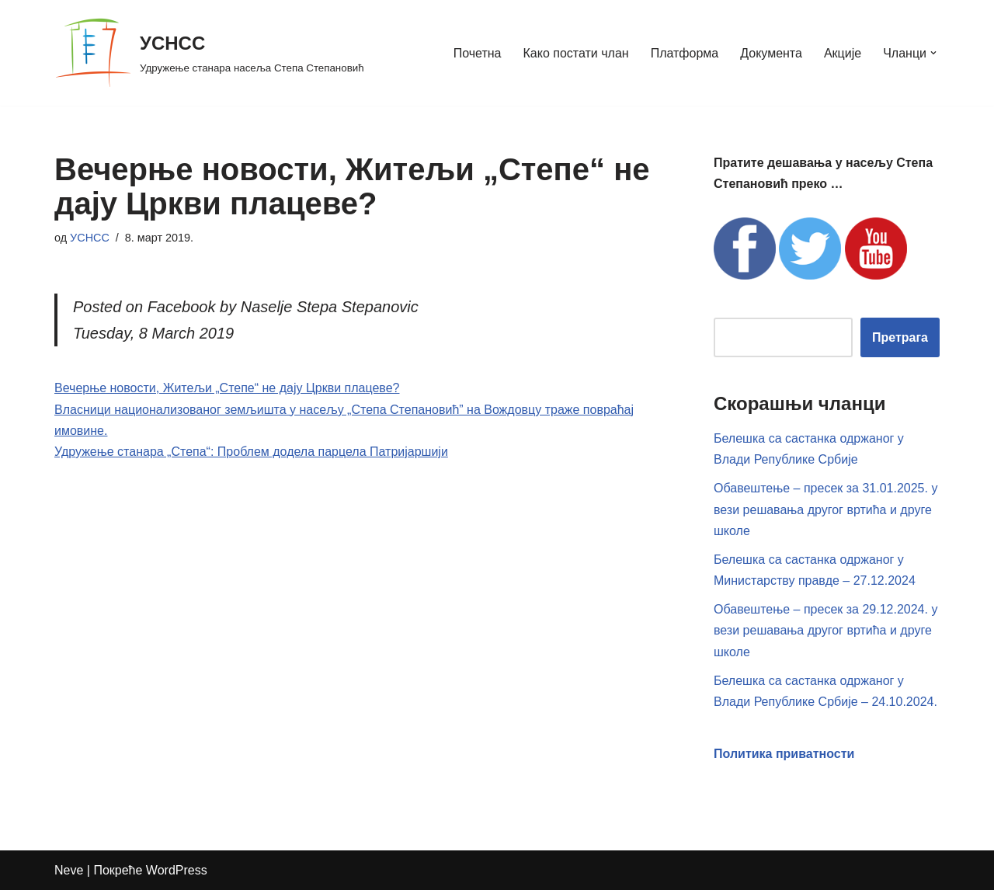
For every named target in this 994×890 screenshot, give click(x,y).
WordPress (176, 870)
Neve (68, 870)
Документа (771, 53)
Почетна (478, 53)
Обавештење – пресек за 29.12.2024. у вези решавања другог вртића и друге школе (825, 630)
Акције (842, 53)
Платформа (685, 53)
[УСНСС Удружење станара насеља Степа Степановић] (209, 53)
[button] (933, 53)
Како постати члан (576, 53)
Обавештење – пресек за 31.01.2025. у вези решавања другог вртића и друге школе (825, 509)
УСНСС (89, 237)
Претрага (900, 337)
